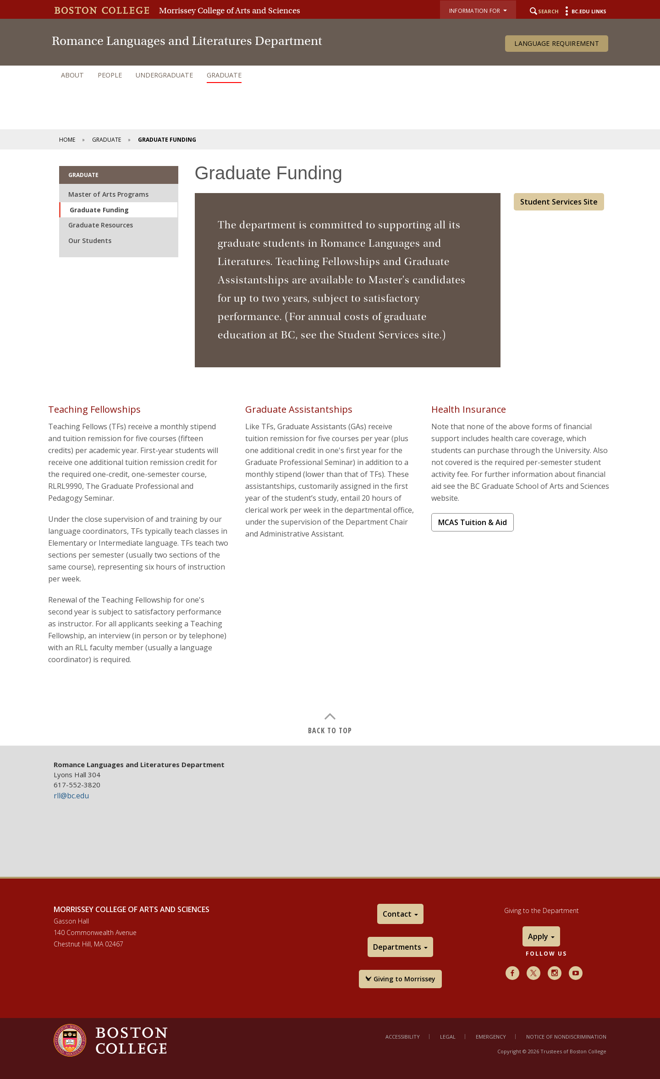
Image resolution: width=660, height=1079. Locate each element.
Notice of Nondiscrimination (566, 1036)
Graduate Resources (100, 225)
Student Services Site (559, 202)
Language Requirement (556, 43)
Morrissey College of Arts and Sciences (229, 11)
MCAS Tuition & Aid (472, 522)
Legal (448, 1036)
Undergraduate (164, 75)
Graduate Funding (99, 209)
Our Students (89, 240)
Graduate (224, 75)
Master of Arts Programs (108, 194)
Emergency (491, 1036)
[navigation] (330, 75)
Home (67, 140)
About (72, 75)
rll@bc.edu (71, 796)
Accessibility (402, 1036)
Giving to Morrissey (400, 978)
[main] (330, 447)
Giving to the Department (541, 910)
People (110, 75)
